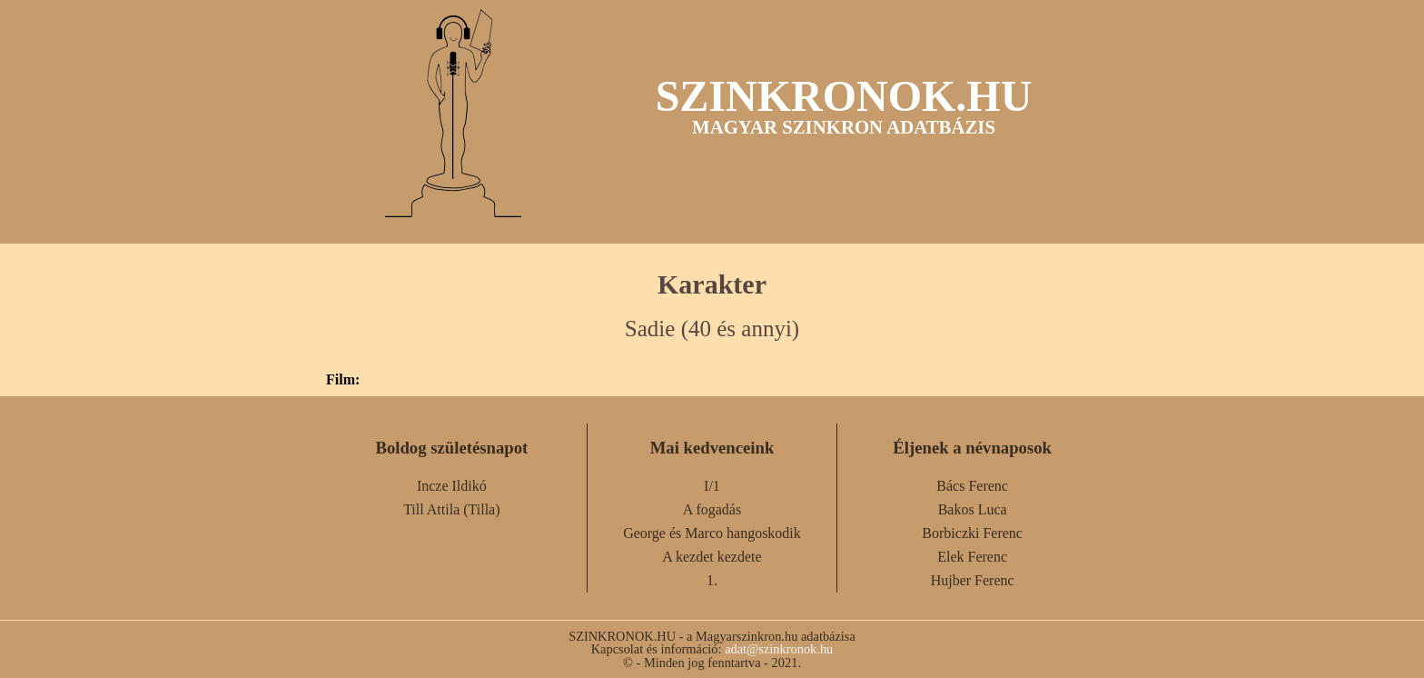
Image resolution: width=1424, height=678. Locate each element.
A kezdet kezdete (711, 556)
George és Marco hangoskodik (712, 533)
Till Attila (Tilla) (451, 509)
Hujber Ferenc (972, 580)
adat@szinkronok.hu (779, 649)
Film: (343, 380)
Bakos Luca (972, 509)
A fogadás (712, 509)
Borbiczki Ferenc (972, 533)
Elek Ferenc (972, 556)
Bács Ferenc (972, 486)
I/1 (712, 486)
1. (712, 580)
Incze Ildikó (452, 486)
